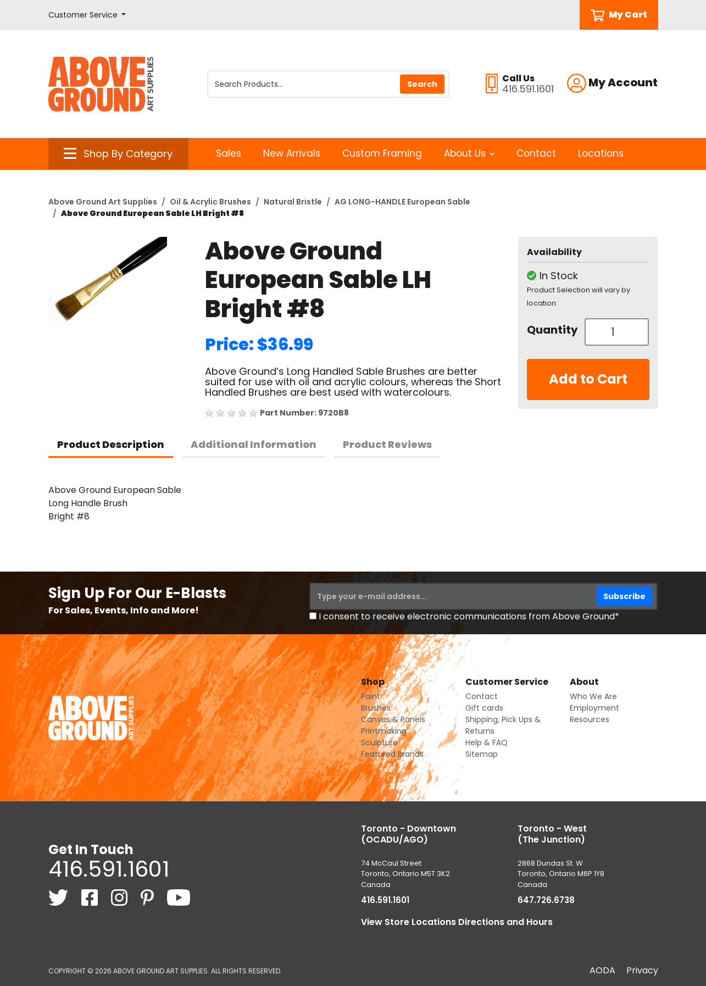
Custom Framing (382, 153)
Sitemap (481, 754)
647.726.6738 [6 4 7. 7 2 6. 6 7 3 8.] (546, 900)
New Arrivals (291, 153)
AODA (602, 970)
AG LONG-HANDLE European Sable (402, 201)
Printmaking (384, 730)
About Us (469, 153)
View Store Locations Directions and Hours (457, 922)
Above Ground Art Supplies (102, 201)
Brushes (376, 707)
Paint (370, 696)
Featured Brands (392, 754)
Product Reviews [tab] (387, 444)
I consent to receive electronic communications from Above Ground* (469, 616)
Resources (589, 719)
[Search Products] (328, 84)
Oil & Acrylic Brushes (210, 201)
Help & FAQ (486, 742)
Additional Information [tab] (253, 444)
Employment (594, 707)
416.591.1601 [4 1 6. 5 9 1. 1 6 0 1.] (108, 869)
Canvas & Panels (393, 719)
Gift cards (484, 707)
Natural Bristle (293, 201)
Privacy (642, 970)
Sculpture (379, 742)
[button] (87, 15)
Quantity (551, 329)
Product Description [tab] (110, 444)
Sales (228, 153)
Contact (536, 153)
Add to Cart (588, 379)
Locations (601, 153)
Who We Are (593, 696)
